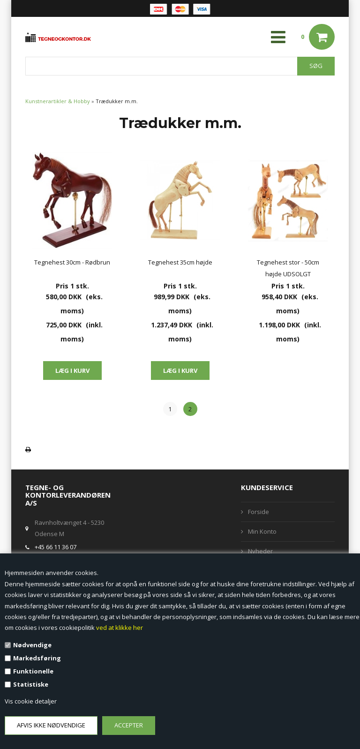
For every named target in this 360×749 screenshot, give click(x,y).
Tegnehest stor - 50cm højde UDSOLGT (288, 268)
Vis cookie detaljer (31, 701)
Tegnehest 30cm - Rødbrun (72, 262)
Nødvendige (32, 645)
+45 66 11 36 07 (55, 547)
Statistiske (30, 684)
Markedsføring (37, 658)
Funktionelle (33, 671)
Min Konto (262, 531)
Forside (258, 511)
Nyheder (260, 551)
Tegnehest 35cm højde (180, 262)
